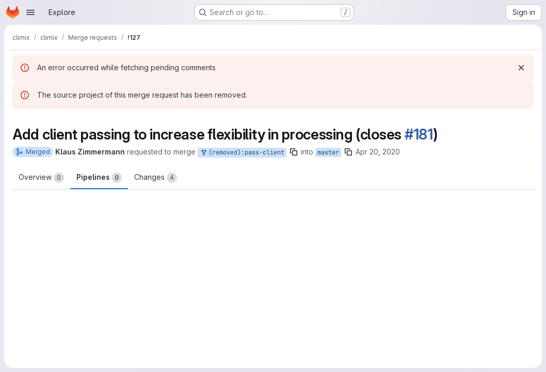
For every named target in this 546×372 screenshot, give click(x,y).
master (328, 152)
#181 (419, 134)
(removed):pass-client (242, 152)
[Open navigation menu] (30, 12)
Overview (41, 178)
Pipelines (99, 178)
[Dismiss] (521, 67)
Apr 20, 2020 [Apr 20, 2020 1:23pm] (378, 151)
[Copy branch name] (293, 152)
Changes (155, 178)
